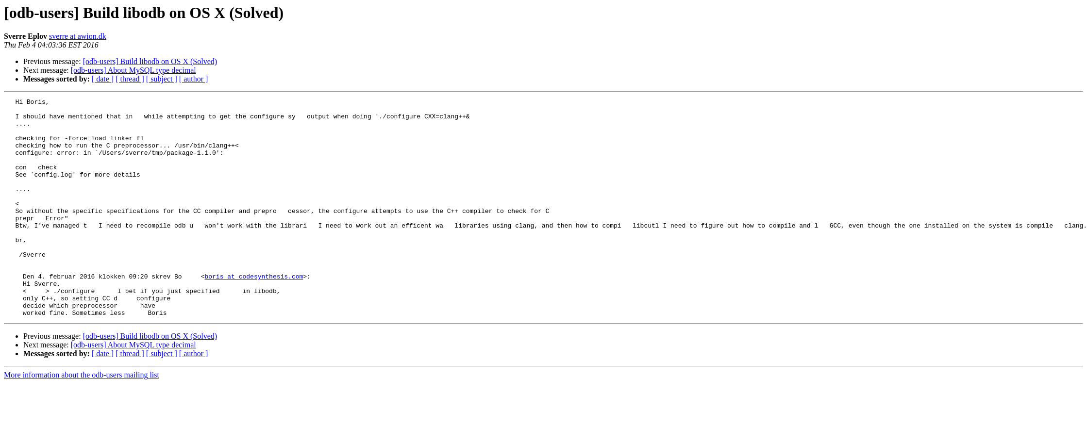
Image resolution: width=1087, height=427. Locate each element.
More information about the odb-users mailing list (81, 418)
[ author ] (193, 79)
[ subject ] (161, 79)
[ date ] (103, 79)
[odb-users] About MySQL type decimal (133, 70)
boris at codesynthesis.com (253, 312)
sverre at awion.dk (77, 36)
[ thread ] (130, 79)
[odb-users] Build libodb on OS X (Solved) (150, 61)
